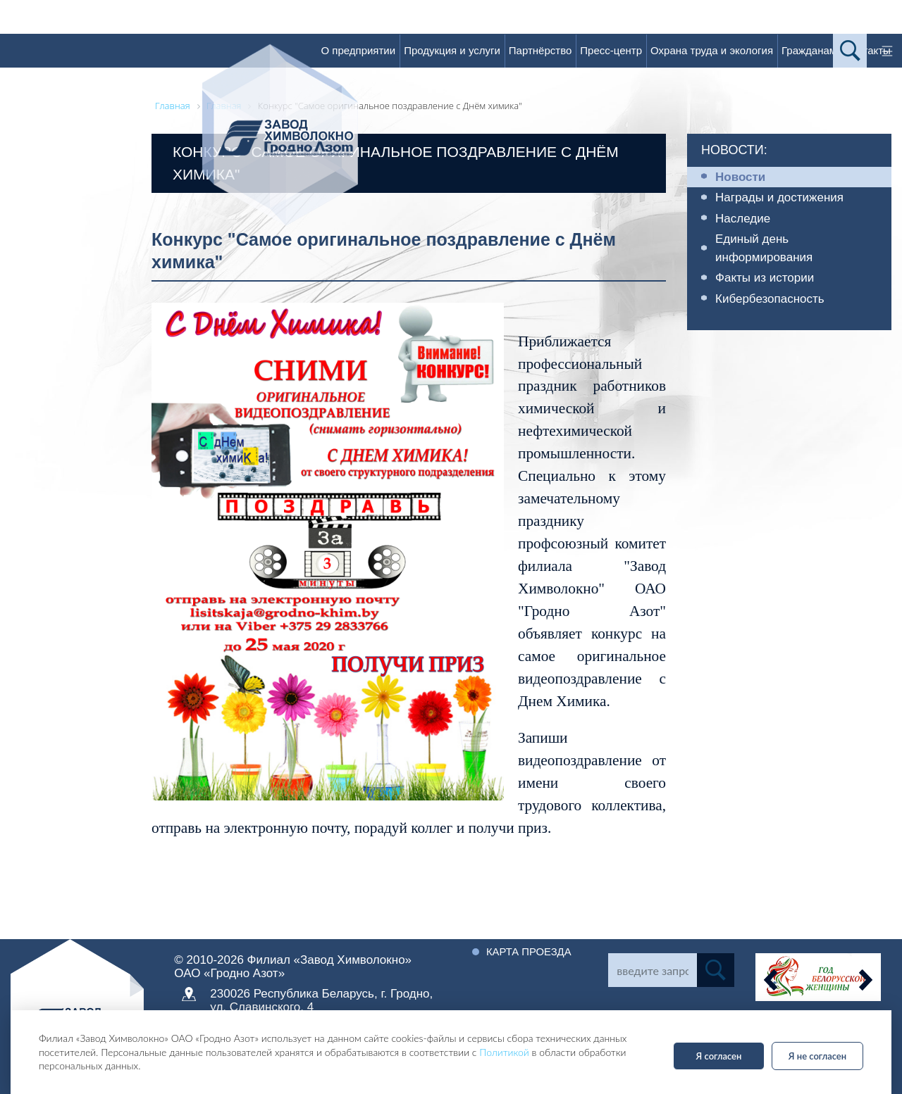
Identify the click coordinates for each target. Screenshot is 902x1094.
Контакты (868, 50)
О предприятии (358, 50)
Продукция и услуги (452, 50)
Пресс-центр (611, 50)
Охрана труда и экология (711, 50)
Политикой (504, 1052)
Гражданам (808, 50)
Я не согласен (817, 1056)
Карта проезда (532, 951)
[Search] (652, 970)
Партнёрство (540, 50)
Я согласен (719, 1056)
